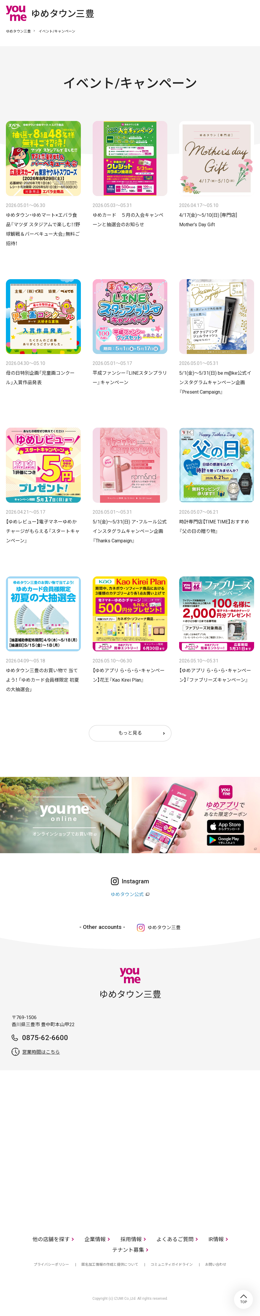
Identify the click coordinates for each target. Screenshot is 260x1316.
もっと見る (130, 733)
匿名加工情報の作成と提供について (109, 1264)
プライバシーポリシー (51, 1264)
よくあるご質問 (175, 1239)
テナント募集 (128, 1250)
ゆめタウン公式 (127, 894)
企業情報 (95, 1239)
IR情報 (216, 1239)
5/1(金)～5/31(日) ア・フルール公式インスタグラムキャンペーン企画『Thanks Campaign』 (130, 531)
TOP (243, 1299)
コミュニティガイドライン (172, 1264)
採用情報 (131, 1239)
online (232, 13)
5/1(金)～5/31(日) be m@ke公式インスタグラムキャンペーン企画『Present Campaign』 (215, 382)
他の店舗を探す (51, 1239)
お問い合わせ (215, 1264)
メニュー (250, 13)
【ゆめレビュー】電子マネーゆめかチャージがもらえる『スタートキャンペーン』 (43, 531)
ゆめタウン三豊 (18, 31)
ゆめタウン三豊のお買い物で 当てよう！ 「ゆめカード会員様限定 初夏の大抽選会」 (42, 680)
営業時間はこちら (41, 1052)
